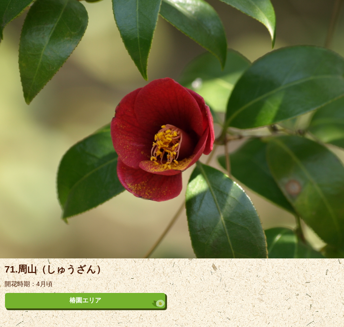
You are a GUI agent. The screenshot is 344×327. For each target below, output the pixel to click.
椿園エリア (85, 300)
